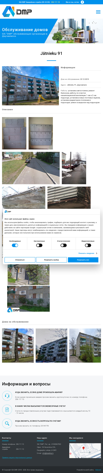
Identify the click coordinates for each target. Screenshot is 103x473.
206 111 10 (55, 2)
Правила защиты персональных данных (17, 458)
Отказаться (19, 260)
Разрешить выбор (51, 260)
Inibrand (98, 470)
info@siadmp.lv (47, 453)
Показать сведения (86, 253)
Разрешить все (83, 260)
